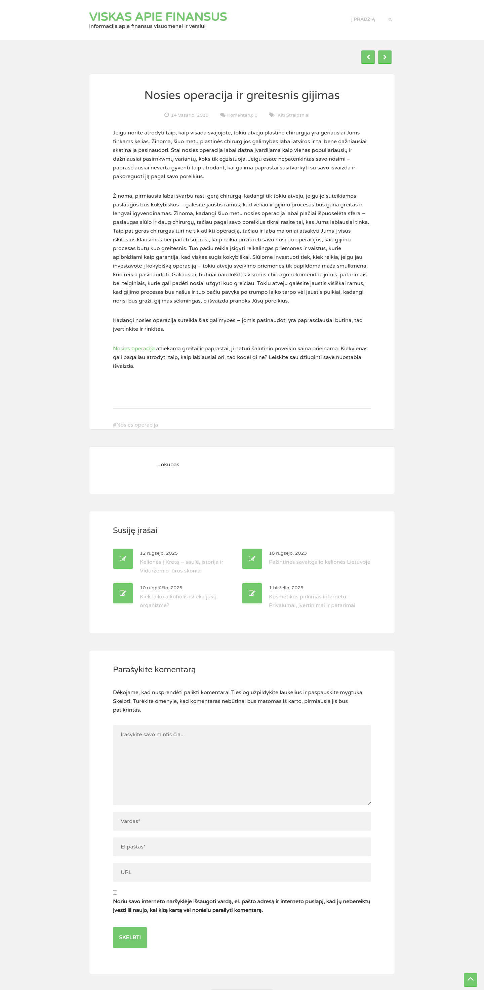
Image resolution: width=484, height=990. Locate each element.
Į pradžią (363, 19)
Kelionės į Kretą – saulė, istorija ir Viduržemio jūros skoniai (182, 562)
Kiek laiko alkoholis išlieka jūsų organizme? (178, 597)
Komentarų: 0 (242, 115)
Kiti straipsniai (294, 115)
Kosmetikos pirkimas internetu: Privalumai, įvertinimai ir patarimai (312, 597)
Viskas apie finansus (158, 17)
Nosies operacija (134, 348)
